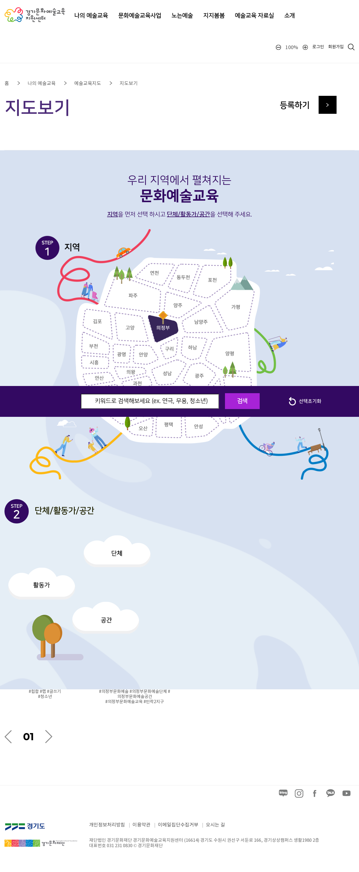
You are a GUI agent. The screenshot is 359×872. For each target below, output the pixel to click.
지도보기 (129, 83)
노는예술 (182, 15)
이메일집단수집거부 (178, 825)
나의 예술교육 (91, 15)
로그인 (318, 47)
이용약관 (141, 825)
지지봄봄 (214, 15)
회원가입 (336, 47)
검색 (242, 401)
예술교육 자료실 (254, 15)
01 (28, 736)
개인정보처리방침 (107, 825)
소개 (289, 15)
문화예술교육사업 (139, 15)
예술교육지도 (87, 83)
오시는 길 (215, 825)
